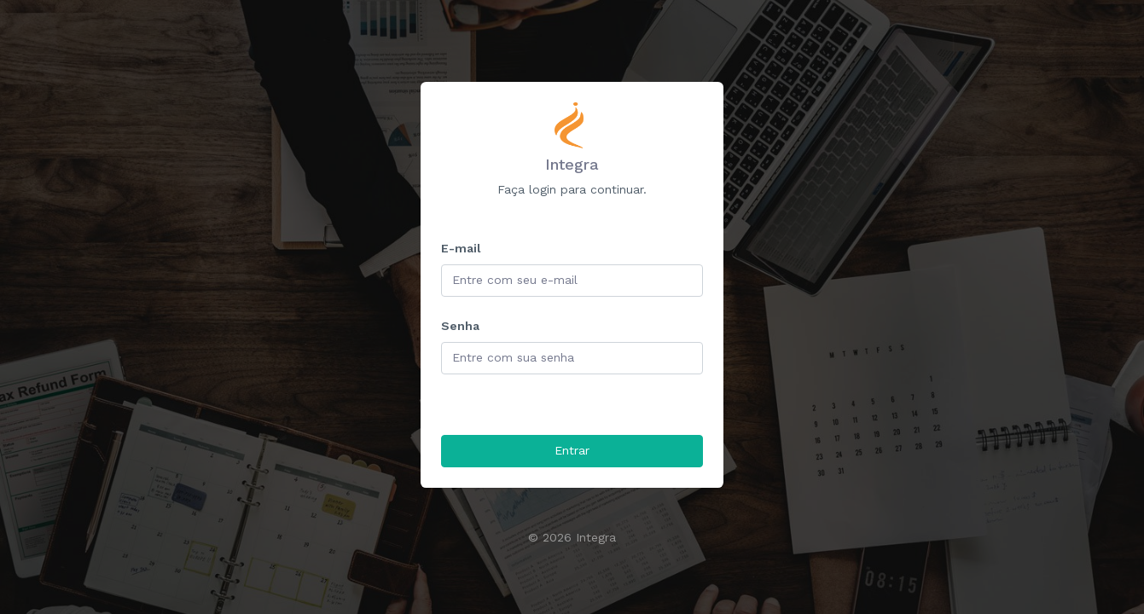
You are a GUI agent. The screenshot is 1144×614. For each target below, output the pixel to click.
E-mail (461, 248)
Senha (460, 326)
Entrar (572, 450)
